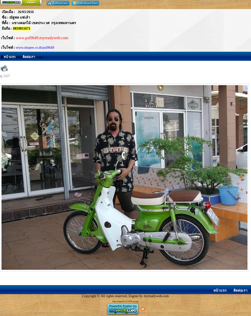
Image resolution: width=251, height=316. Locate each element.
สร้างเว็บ (21, 3)
